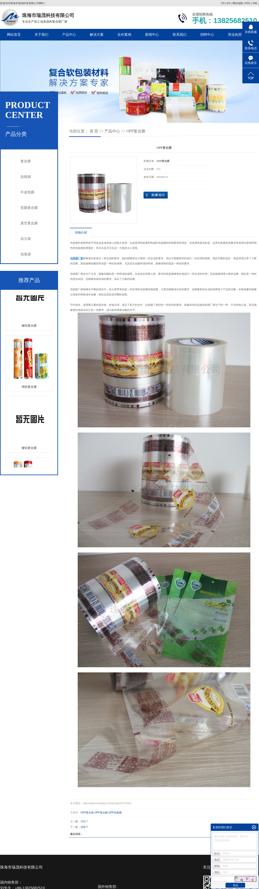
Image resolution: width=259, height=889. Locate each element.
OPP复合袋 (87, 812)
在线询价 (156, 195)
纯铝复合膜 (29, 387)
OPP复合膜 (135, 131)
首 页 (94, 131)
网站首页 (14, 34)
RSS (247, 3)
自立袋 (26, 238)
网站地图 (237, 3)
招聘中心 (207, 34)
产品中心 (69, 34)
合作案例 (124, 34)
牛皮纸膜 (27, 192)
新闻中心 (152, 34)
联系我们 (179, 34)
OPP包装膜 (115, 812)
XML (254, 3)
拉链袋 (26, 176)
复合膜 (26, 161)
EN (229, 3)
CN (222, 3)
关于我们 (41, 34)
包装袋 (26, 254)
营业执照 (235, 34)
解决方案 (97, 34)
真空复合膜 (29, 223)
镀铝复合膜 (29, 326)
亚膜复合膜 (29, 207)
